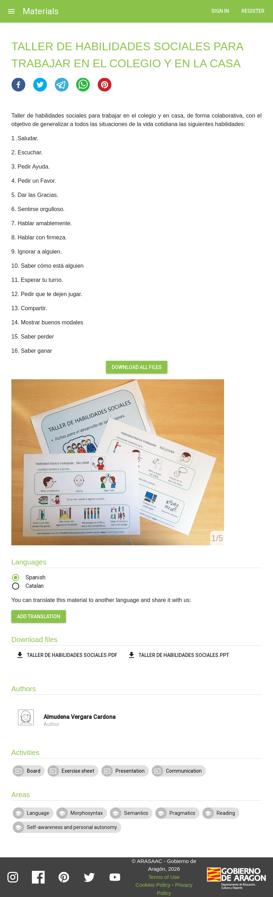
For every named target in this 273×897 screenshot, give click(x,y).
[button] (18, 85)
